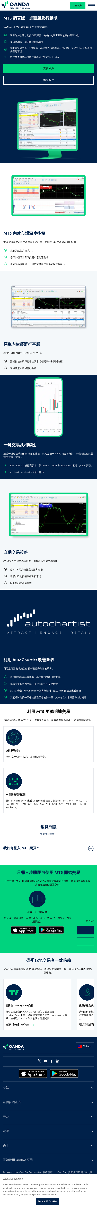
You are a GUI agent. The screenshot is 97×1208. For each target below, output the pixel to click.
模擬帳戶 (48, 80)
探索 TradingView (20, 1025)
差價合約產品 (12, 1102)
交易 (6, 1087)
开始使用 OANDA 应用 (18, 1160)
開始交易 (77, 5)
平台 (6, 1116)
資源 (6, 1131)
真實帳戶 (48, 68)
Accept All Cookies (47, 1202)
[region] (48, 1191)
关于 (6, 1145)
